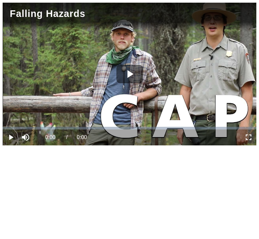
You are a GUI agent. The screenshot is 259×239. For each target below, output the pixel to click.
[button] (26, 137)
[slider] (129, 128)
